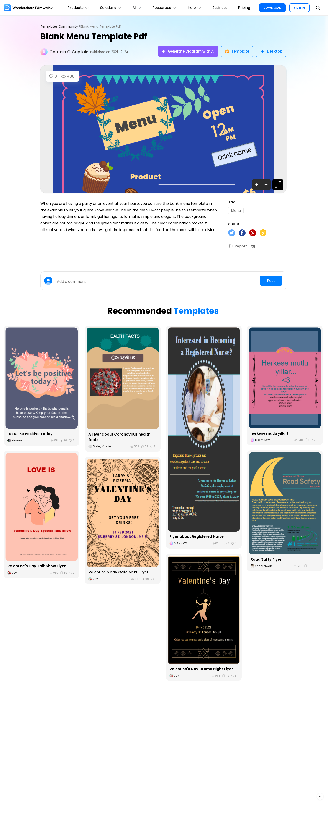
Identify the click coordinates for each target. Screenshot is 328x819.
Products (77, 7)
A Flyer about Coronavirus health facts (119, 437)
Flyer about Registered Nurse (196, 536)
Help (194, 7)
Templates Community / (60, 27)
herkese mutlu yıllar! (269, 433)
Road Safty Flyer (266, 559)
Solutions (110, 7)
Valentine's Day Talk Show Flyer (36, 566)
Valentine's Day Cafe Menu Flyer (118, 572)
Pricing (244, 7)
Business (219, 7)
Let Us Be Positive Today (30, 434)
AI (136, 7)
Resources (164, 7)
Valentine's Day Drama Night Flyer (201, 669)
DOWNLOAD (272, 8)
